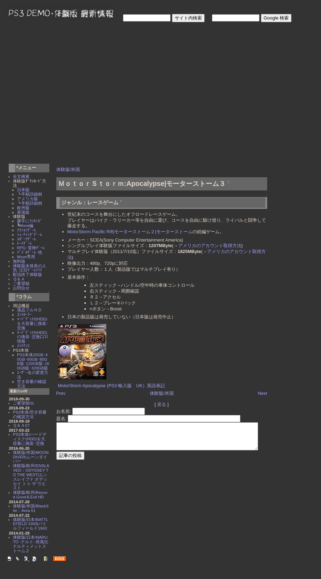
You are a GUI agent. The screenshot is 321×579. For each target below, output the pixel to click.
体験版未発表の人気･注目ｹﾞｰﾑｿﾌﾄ (29, 267)
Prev (59, 387)
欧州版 (23, 207)
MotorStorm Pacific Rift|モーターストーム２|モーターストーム (128, 231)
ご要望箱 (21, 283)
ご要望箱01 (23, 403)
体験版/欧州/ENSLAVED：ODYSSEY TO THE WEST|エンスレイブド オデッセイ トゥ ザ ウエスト (31, 476)
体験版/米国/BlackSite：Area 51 (31, 508)
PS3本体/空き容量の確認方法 (30, 414)
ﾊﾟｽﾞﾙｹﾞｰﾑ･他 (29, 252)
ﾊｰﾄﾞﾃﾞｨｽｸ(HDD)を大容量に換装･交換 (32, 323)
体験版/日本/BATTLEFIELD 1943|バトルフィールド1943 (30, 524)
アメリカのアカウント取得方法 (208, 245)
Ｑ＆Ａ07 (21, 425)
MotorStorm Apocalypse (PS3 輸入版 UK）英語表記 (110, 380)
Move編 (26, 225)
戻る (167, 398)
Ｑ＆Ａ (19, 279)
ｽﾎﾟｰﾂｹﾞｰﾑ (26, 239)
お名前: (63, 405)
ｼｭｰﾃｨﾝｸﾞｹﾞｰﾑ (29, 234)
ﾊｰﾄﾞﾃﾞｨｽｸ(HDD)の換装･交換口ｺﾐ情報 (32, 337)
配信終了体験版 (27, 274)
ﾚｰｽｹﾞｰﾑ (24, 243)
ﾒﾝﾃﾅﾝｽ (23, 345)
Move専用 (26, 256)
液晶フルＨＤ (29, 310)
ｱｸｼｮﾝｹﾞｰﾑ (26, 230)
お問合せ (21, 288)
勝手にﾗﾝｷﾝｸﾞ (29, 221)
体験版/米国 (67, 169)
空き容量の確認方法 (31, 383)
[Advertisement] (69, 94)
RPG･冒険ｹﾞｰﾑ (30, 247)
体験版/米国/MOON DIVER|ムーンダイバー (31, 457)
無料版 (19, 261)
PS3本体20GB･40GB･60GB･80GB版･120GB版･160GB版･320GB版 (33, 361)
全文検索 (21, 176)
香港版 (23, 212)
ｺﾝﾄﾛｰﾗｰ (24, 314)
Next (276, 387)
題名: (60, 412)
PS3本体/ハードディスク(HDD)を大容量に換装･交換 (30, 439)
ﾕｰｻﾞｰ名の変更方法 (32, 374)
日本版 (23, 189)
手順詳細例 (31, 194)
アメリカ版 (27, 198)
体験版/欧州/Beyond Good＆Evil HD (30, 494)
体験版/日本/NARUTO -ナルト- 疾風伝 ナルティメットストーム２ (32, 544)
